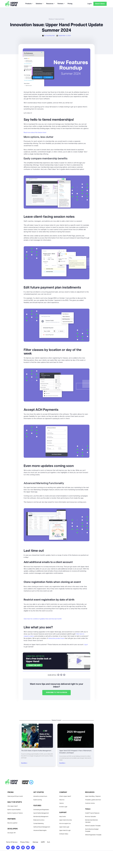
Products (29, 4)
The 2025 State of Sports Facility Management (36, 750)
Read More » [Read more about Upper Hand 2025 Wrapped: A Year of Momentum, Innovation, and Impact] (62, 763)
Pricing (69, 3)
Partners (61, 4)
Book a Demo (100, 3)
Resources (50, 4)
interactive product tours (56, 638)
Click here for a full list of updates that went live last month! (43, 619)
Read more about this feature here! (35, 132)
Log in (86, 644)
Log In (89, 3)
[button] (58, 675)
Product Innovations (56, 19)
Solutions (39, 4)
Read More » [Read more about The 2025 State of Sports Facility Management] (24, 763)
